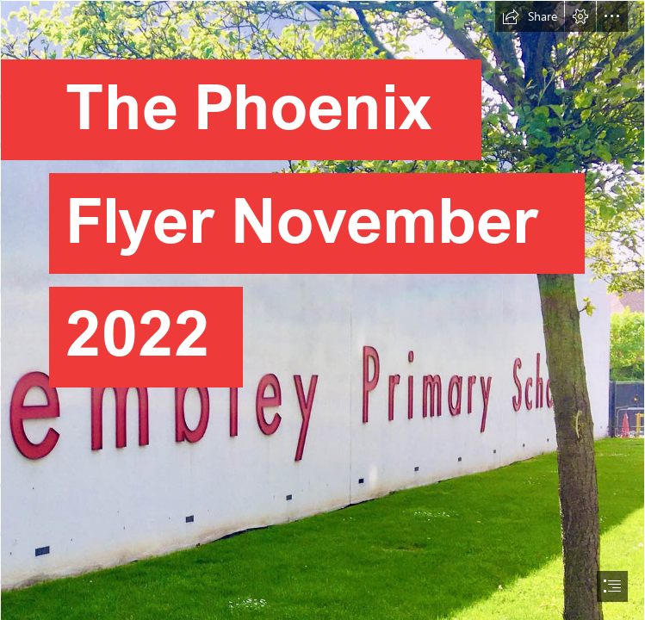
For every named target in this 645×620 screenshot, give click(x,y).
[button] (529, 16)
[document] (322, 310)
